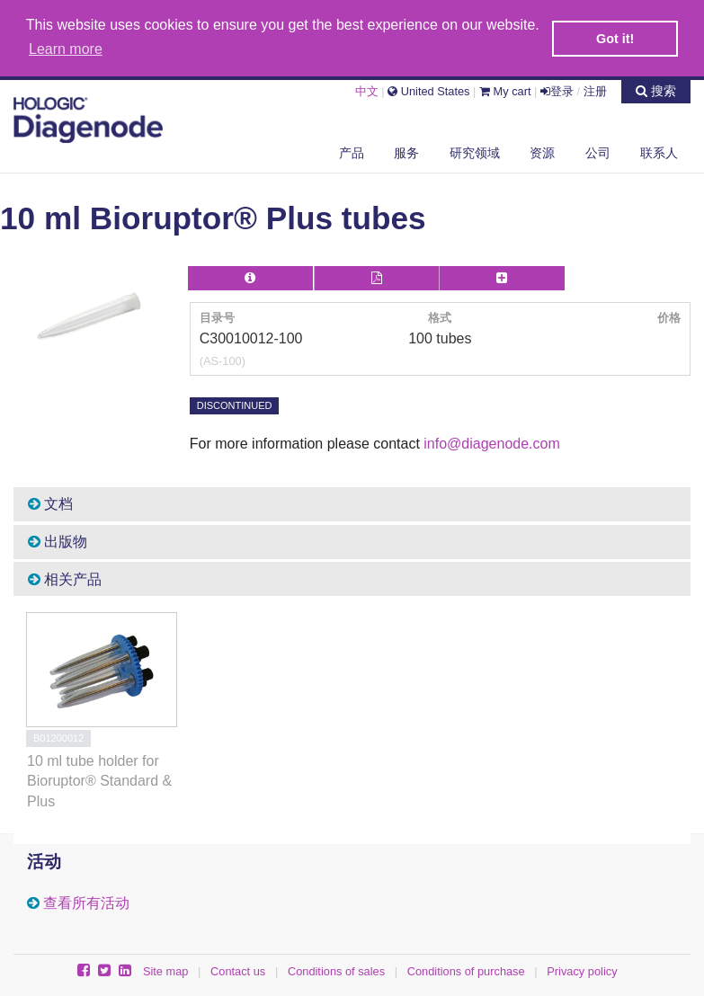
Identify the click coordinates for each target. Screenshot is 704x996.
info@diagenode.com (491, 441)
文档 (50, 503)
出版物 (57, 539)
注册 (595, 90)
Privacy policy (582, 969)
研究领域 (475, 152)
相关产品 (65, 577)
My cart (505, 90)
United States (428, 90)
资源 (542, 152)
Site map (166, 969)
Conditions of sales (336, 969)
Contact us (237, 969)
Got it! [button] (615, 38)
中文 (367, 90)
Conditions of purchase (466, 969)
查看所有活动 (86, 901)
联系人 (659, 152)
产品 (351, 152)
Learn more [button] (65, 49)
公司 (597, 152)
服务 (406, 152)
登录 (557, 90)
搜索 (656, 90)
